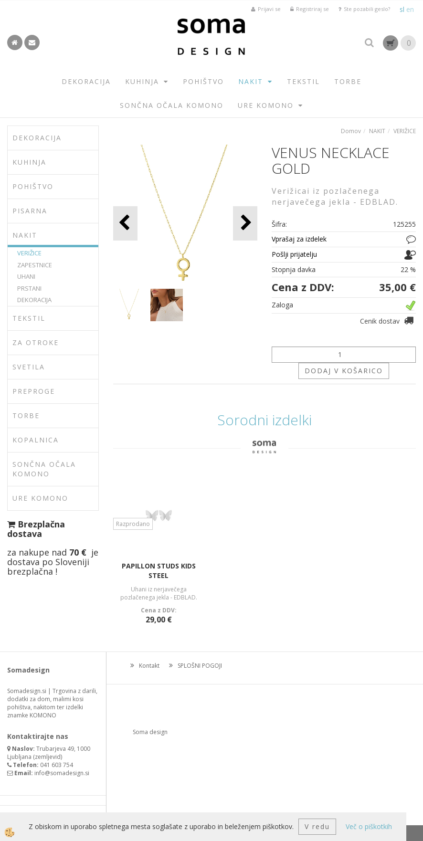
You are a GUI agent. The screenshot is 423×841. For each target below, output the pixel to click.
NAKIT (250, 81)
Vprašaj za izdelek (299, 238)
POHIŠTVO (203, 81)
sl (402, 9)
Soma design (150, 732)
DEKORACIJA (86, 81)
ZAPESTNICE (34, 265)
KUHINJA (142, 81)
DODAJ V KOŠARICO (344, 370)
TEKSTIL (303, 81)
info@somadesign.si (61, 773)
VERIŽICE (29, 253)
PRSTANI (29, 288)
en (410, 9)
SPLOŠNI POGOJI (200, 666)
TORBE (347, 81)
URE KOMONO (266, 105)
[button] (245, 223)
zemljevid (48, 757)
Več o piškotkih (369, 826)
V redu (317, 826)
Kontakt (149, 666)
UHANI (26, 276)
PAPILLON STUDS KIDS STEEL (159, 570)
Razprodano (133, 524)
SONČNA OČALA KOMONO (171, 105)
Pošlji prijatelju (294, 254)
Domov (351, 131)
